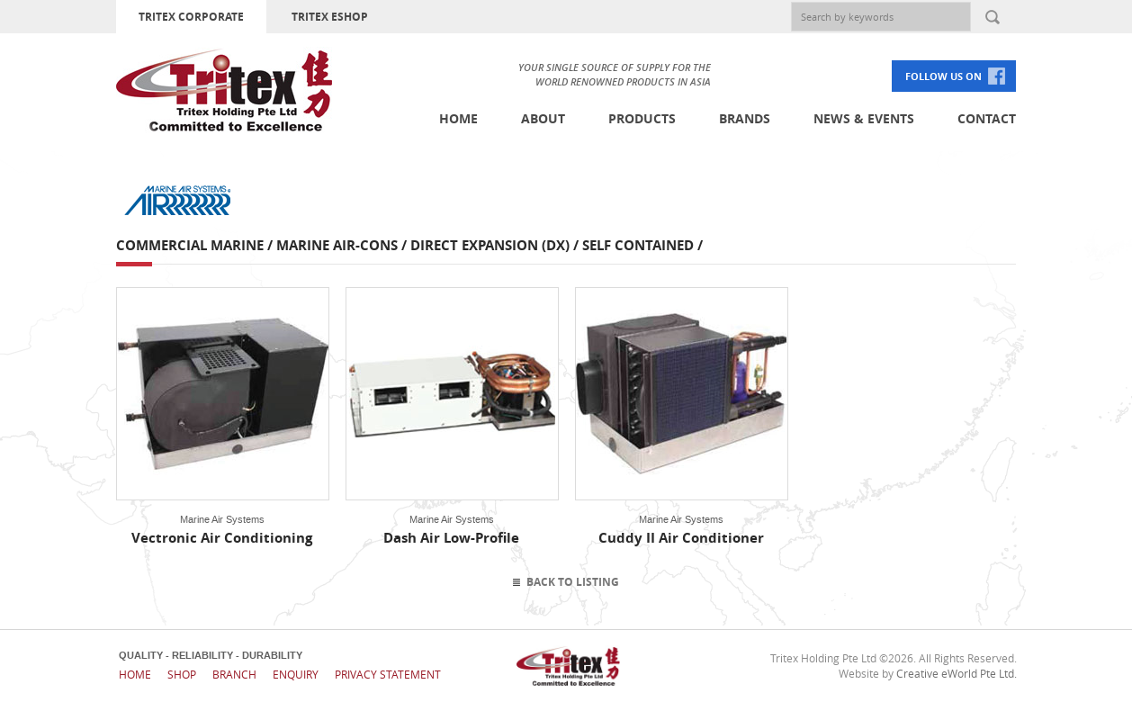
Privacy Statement (388, 674)
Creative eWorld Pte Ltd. (956, 673)
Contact (986, 118)
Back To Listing (572, 582)
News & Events (863, 118)
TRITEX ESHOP (330, 16)
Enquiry (296, 674)
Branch (234, 674)
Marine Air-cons (337, 245)
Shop (181, 674)
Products (642, 118)
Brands (744, 118)
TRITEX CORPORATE (191, 16)
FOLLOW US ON (943, 76)
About (543, 118)
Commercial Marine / (196, 245)
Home (458, 118)
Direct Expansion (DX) (490, 245)
